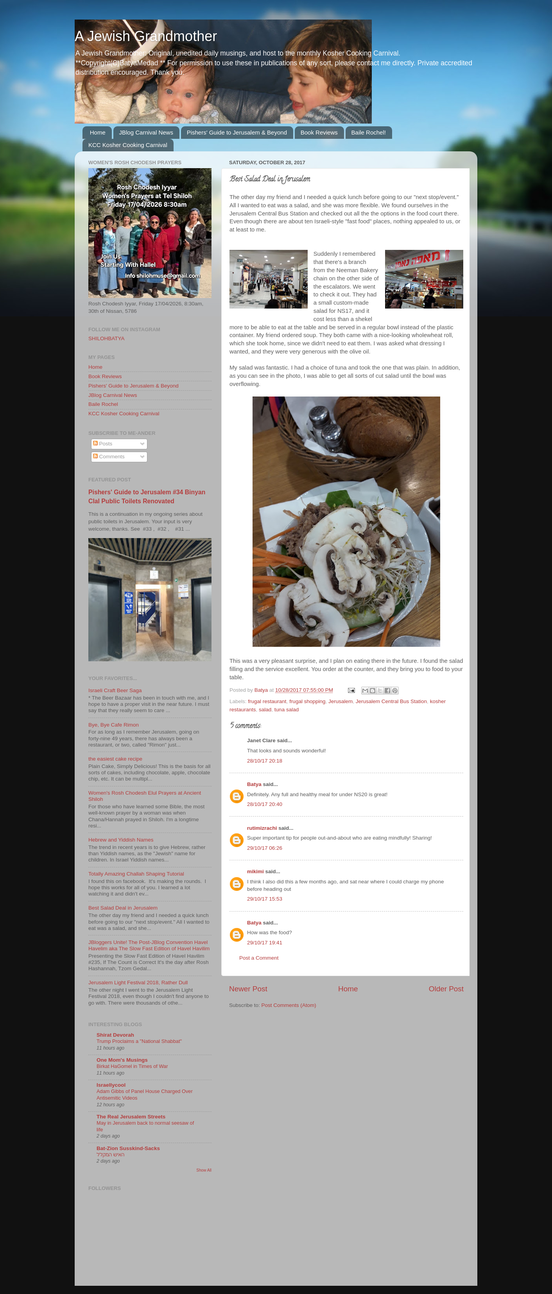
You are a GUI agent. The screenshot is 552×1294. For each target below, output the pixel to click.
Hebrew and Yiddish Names (121, 840)
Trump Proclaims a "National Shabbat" (139, 1041)
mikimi (255, 871)
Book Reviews (319, 132)
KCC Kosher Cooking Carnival (127, 145)
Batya (254, 784)
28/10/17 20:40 (264, 804)
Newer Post (248, 989)
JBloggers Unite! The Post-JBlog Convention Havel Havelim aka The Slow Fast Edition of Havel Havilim (149, 945)
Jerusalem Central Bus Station (391, 701)
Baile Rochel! (368, 132)
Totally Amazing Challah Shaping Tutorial (136, 874)
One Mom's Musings (122, 1060)
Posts (103, 444)
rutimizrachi (262, 828)
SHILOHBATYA (106, 338)
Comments (109, 456)
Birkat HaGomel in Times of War (132, 1066)
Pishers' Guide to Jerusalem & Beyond (237, 132)
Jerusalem (340, 701)
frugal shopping (307, 701)
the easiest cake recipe (115, 759)
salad (265, 710)
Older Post (446, 989)
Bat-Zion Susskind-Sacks (128, 1148)
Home (98, 132)
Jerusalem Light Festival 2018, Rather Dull (138, 982)
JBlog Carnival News (146, 132)
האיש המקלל (110, 1155)
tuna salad (286, 710)
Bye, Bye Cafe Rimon (113, 725)
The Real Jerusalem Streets (131, 1117)
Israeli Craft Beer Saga (115, 690)
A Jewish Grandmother (146, 36)
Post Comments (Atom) (289, 1005)
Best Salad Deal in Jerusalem (123, 908)
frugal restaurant (267, 701)
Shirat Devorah (115, 1035)
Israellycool (111, 1085)
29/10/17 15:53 (264, 899)
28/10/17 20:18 (264, 761)
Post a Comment (259, 958)
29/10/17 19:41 (264, 943)
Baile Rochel (103, 404)
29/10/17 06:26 (264, 848)
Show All (203, 1170)
